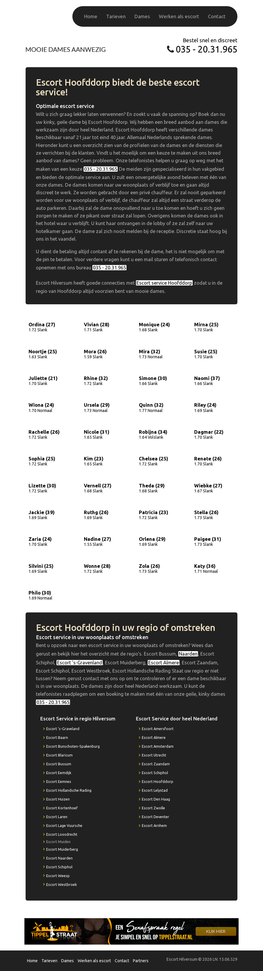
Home (90, 16)
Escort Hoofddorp (157, 781)
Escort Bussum (58, 764)
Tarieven (116, 16)
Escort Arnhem (154, 825)
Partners (141, 960)
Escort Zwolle (153, 808)
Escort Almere (163, 662)
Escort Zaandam (156, 764)
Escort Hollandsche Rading (68, 790)
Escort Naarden (59, 858)
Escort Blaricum (59, 755)
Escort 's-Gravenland (79, 662)
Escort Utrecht (154, 755)
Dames (142, 16)
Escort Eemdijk (58, 773)
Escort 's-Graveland (62, 729)
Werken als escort (179, 16)
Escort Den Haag (156, 799)
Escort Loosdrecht (61, 834)
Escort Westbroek (61, 884)
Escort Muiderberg (62, 849)
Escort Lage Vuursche (64, 825)
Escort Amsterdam (158, 746)
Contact (217, 16)
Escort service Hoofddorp (164, 283)
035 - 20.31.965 (206, 49)
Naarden (188, 653)
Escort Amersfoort (158, 729)
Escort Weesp (58, 876)
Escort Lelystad (155, 790)
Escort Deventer (155, 817)
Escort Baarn (57, 737)
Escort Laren (56, 817)
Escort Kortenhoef (62, 808)
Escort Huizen (58, 799)
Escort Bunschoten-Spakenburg (73, 746)
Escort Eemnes (58, 781)
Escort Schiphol (59, 867)
